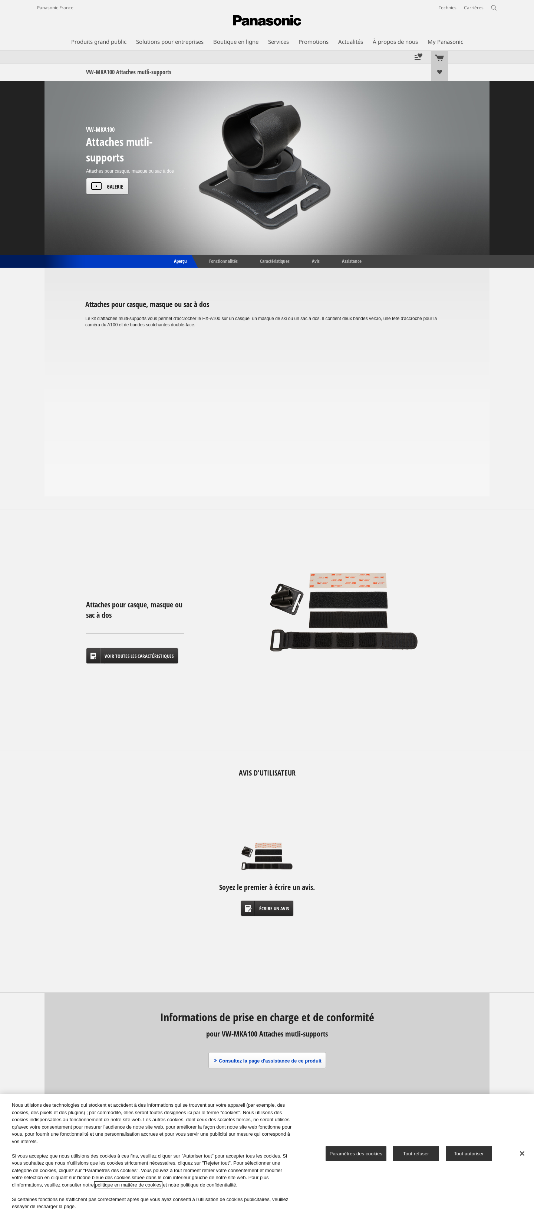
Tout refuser (416, 1153)
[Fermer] (522, 1153)
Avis (316, 260)
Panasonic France (55, 7)
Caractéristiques (275, 260)
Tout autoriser (469, 1153)
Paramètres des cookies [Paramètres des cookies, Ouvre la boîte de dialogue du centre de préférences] (356, 1153)
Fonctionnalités (223, 260)
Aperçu (180, 260)
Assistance (352, 260)
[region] (267, 1154)
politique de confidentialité (208, 1185)
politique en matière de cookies (128, 1185)
